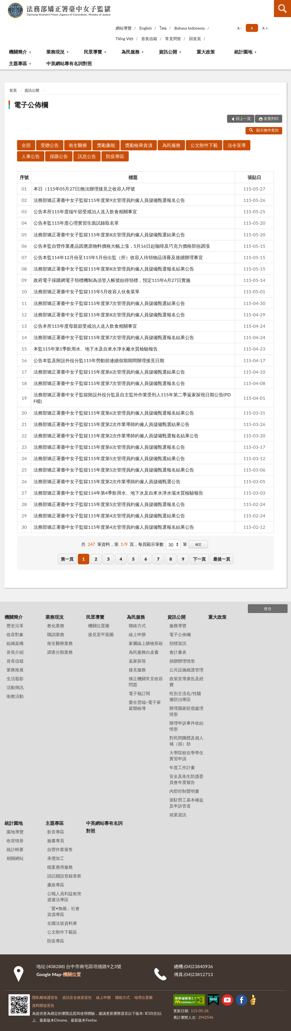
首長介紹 (15, 652)
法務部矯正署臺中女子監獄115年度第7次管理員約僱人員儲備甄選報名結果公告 (114, 337)
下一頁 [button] (199, 558)
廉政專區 (55, 884)
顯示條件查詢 (263, 130)
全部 (26, 145)
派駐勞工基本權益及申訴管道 (186, 802)
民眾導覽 (93, 51)
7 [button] (158, 558)
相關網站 (15, 858)
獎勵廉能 (106, 145)
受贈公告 (50, 145)
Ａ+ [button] (264, 28)
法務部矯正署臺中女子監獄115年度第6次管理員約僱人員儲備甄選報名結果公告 (114, 412)
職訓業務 (55, 634)
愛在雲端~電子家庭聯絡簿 (145, 705)
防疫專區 (115, 156)
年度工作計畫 (182, 767)
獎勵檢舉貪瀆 (138, 145)
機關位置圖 (98, 625)
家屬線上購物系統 (146, 643)
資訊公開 (168, 51)
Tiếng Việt (125, 38)
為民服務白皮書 (144, 652)
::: (4, 4)
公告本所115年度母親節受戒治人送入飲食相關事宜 (85, 326)
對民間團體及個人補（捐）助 (186, 740)
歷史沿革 (15, 625)
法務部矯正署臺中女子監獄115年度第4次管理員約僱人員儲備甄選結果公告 (109, 515)
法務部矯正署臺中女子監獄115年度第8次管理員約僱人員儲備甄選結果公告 (109, 234)
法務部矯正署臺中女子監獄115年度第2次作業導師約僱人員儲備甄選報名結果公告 (116, 435)
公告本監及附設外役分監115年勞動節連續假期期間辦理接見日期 (99, 360)
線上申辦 (137, 634)
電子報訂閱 (139, 693)
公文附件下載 (204, 145)
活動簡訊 (15, 687)
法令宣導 (237, 145)
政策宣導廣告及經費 (186, 681)
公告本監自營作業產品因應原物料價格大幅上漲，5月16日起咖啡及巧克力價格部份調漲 (122, 246)
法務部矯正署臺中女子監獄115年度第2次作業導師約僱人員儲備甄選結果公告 (112, 424)
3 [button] (108, 558)
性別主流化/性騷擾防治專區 (185, 696)
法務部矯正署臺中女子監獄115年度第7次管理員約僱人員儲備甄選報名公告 (109, 383)
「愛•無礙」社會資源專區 (63, 911)
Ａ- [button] (239, 28)
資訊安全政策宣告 (77, 997)
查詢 (282, 8)
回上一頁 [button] (243, 118)
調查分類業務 (60, 652)
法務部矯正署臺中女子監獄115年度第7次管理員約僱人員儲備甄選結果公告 (109, 303)
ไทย (163, 28)
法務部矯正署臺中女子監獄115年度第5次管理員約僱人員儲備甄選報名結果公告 (114, 469)
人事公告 (31, 156)
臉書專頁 (55, 840)
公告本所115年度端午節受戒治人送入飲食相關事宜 (85, 211)
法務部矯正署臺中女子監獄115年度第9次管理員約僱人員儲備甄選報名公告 (109, 200)
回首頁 (195, 38)
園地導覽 (15, 831)
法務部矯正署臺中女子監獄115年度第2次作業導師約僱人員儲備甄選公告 (107, 481)
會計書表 (177, 652)
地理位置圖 (143, 997)
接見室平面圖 (101, 634)
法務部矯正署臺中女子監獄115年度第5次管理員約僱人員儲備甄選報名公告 (109, 504)
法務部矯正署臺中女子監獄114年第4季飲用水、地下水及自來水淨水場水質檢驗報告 (118, 492)
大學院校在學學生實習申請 (186, 755)
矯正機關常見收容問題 (146, 681)
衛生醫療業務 (60, 643)
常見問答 (173, 38)
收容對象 (15, 634)
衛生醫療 (78, 145)
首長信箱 (149, 38)
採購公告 (59, 156)
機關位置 (72, 974)
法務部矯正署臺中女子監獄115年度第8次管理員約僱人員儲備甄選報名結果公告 (114, 268)
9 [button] (183, 558)
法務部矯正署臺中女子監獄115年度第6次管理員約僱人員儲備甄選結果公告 (109, 371)
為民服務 (130, 51)
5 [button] (133, 558)
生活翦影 (15, 678)
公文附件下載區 (62, 931)
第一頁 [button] (67, 558)
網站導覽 (124, 28)
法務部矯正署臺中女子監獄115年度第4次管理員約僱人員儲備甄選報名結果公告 (114, 527)
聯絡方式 (137, 625)
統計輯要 (15, 849)
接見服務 (137, 669)
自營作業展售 (60, 849)
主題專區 (18, 63)
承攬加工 (55, 858)
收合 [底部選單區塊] (267, 608)
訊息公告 (87, 156)
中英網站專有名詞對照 (69, 63)
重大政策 (206, 51)
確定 (198, 544)
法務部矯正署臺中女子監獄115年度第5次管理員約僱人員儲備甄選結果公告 (109, 458)
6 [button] (146, 558)
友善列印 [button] (271, 118)
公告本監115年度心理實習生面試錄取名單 (76, 223)
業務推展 (15, 669)
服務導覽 (177, 625)
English (145, 28)
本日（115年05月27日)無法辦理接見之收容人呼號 (84, 188)
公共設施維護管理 (186, 669)
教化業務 (55, 625)
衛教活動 (15, 696)
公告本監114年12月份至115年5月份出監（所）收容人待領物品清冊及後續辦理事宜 (118, 257)
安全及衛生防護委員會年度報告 (186, 779)
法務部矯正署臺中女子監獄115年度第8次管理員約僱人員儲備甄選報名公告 (109, 314)
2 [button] (96, 558)
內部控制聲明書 (184, 791)
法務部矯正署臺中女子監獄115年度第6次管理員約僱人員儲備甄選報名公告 (109, 447)
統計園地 (243, 51)
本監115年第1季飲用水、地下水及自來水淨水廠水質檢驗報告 (96, 348)
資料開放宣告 (43, 1005)
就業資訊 (177, 814)
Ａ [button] (252, 28)
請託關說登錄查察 (64, 875)
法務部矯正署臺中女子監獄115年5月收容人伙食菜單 (87, 291)
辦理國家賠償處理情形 (186, 711)
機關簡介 (18, 51)
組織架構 (15, 643)
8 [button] (170, 558)
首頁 (13, 90)
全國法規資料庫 (62, 923)
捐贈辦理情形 (182, 660)
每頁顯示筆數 (151, 544)
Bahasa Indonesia (189, 28)
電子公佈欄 (31, 105)
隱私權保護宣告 (45, 997)
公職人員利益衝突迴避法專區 (64, 896)
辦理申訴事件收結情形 (186, 725)
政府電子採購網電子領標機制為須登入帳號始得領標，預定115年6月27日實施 (112, 280)
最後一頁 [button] (221, 558)
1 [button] (83, 558)
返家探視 (137, 660)
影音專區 (55, 831)
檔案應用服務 (60, 867)
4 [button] (121, 558)
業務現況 (55, 51)
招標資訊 (177, 643)
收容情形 (15, 840)
